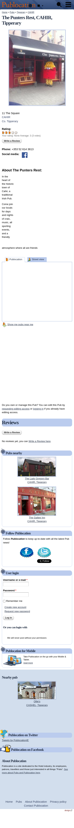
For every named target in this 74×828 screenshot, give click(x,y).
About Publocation (36, 801)
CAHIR (31, 12)
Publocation (15, 259)
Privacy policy (58, 801)
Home (4, 12)
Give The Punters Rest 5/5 (16, 132)
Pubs (12, 12)
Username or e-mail (15, 580)
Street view (38, 259)
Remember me (14, 601)
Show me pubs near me (20, 324)
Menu (68, 4)
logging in (38, 408)
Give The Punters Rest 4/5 (13, 132)
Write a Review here (40, 441)
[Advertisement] (38, 208)
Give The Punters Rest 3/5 (9, 132)
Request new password (17, 611)
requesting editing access (16, 408)
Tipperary (21, 12)
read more (28, 663)
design (68, 810)
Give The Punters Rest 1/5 (3, 132)
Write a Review (12, 141)
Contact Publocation (36, 805)
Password (9, 590)
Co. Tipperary (10, 121)
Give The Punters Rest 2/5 (6, 132)
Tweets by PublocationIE (15, 740)
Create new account (15, 607)
